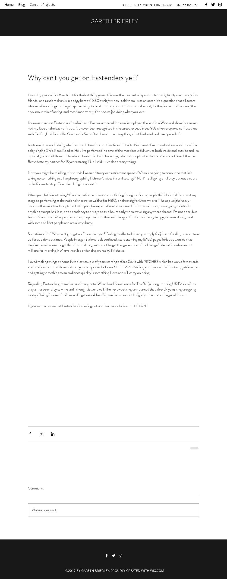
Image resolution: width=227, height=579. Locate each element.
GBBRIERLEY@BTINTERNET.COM (147, 5)
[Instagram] (220, 4)
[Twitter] (213, 4)
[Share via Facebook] (30, 434)
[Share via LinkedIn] (52, 434)
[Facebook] (206, 4)
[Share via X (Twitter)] (41, 434)
